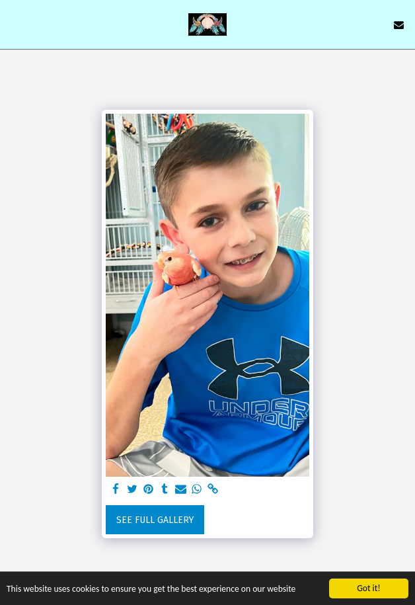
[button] (14, 24)
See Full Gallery (155, 520)
